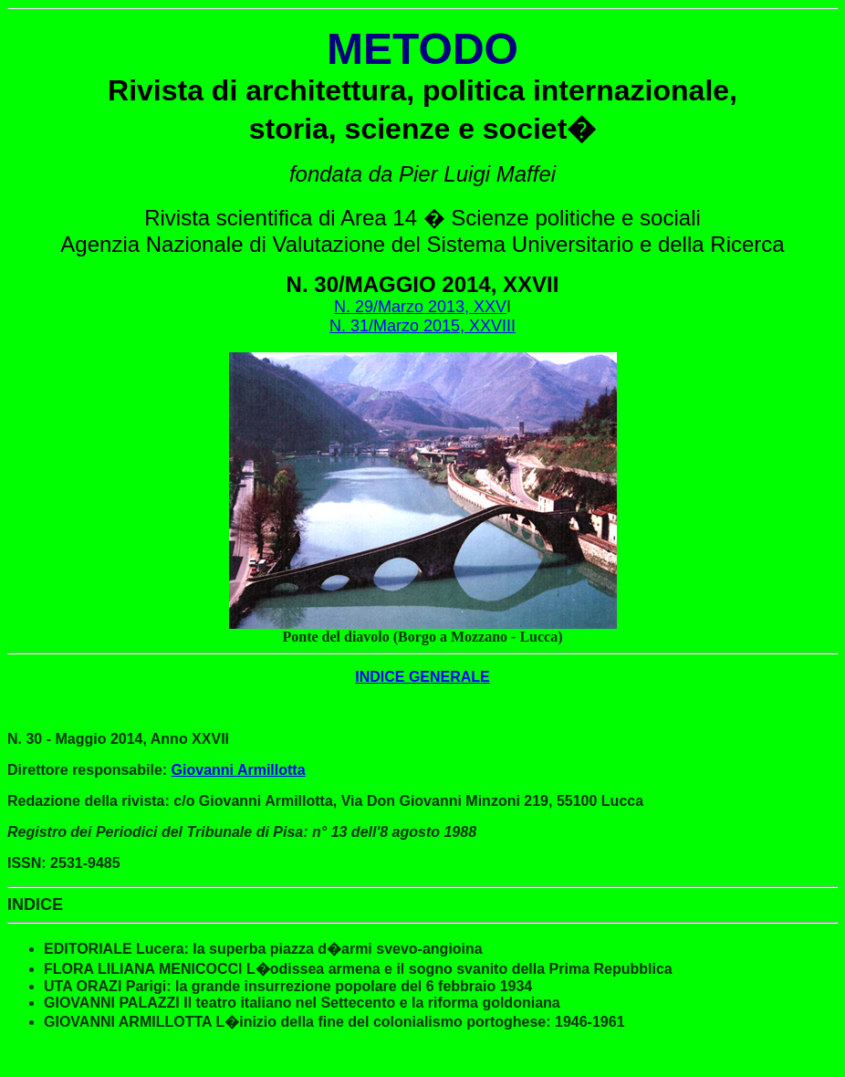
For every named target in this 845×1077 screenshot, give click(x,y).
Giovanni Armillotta (239, 770)
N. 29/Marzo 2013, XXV (420, 307)
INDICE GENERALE (422, 677)
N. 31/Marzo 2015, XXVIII (422, 326)
